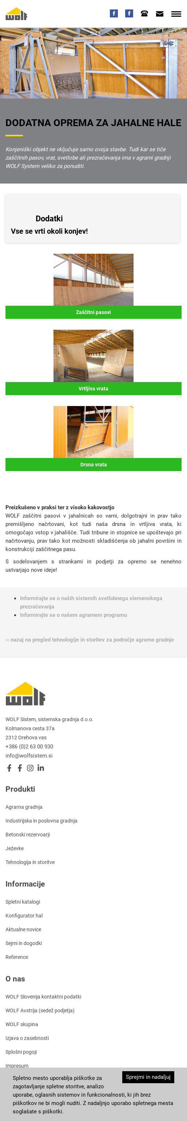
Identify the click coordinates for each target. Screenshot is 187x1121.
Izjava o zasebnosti (27, 1038)
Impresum (16, 1066)
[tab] (144, 13)
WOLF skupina (21, 1024)
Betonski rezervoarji (27, 834)
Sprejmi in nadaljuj (148, 1077)
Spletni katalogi (22, 902)
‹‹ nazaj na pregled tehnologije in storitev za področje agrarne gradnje (89, 639)
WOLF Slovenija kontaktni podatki (43, 997)
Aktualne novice (23, 929)
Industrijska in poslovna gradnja (41, 821)
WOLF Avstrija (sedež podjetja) (40, 1010)
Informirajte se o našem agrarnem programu (73, 615)
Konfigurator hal (24, 916)
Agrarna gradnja (24, 807)
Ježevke (14, 848)
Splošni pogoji (21, 1052)
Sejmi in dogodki (23, 943)
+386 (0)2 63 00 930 (29, 746)
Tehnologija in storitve (30, 862)
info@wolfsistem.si (29, 755)
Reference (16, 957)
